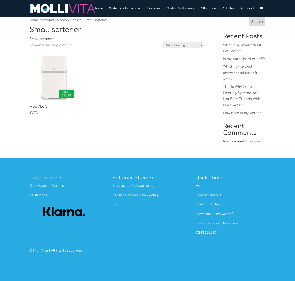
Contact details (208, 195)
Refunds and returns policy (135, 195)
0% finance (39, 195)
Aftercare (208, 8)
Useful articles (207, 204)
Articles (228, 8)
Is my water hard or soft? (244, 59)
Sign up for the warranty (133, 185)
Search (257, 22)
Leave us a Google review (216, 223)
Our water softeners (47, 185)
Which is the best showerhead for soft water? (240, 73)
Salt (115, 204)
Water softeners (122, 8)
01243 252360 (205, 232)
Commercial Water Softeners (171, 8)
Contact (247, 8)
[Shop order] (183, 45)
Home (98, 8)
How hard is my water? (242, 113)
